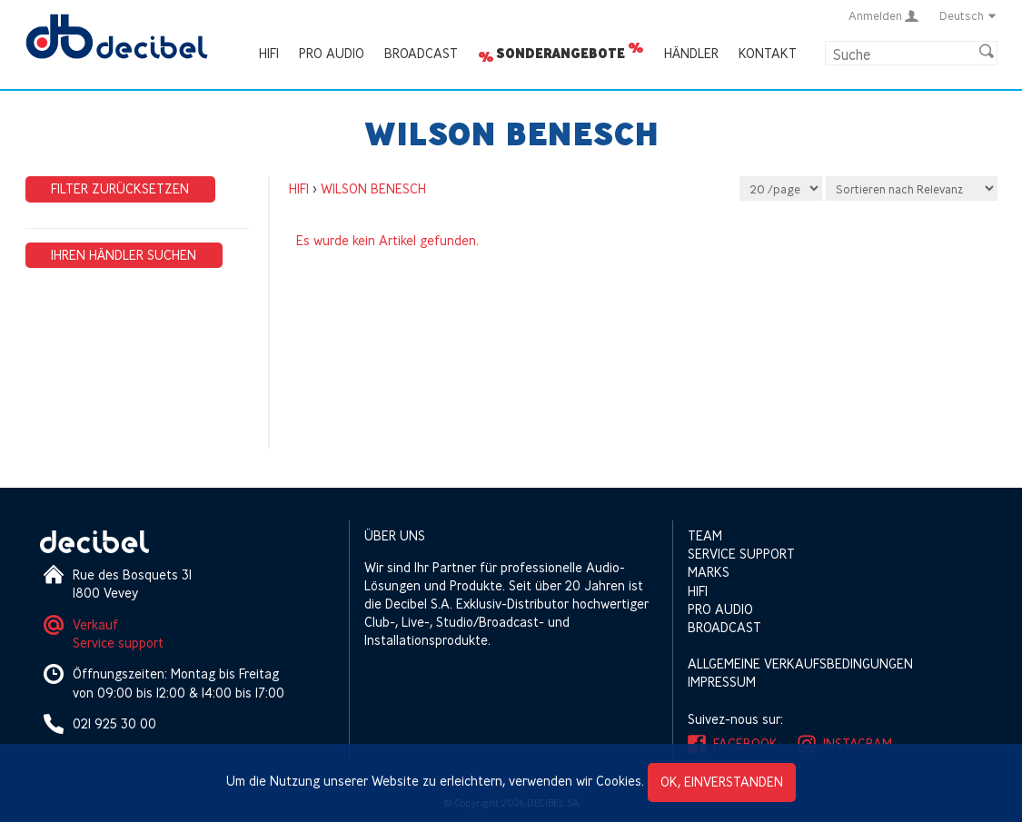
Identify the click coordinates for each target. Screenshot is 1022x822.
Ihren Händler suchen (123, 254)
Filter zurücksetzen (120, 188)
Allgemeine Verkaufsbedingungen (800, 663)
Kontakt (768, 53)
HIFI (269, 53)
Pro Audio (331, 53)
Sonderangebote (560, 53)
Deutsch (968, 15)
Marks (708, 571)
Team (705, 535)
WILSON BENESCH (373, 188)
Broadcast (421, 53)
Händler (691, 53)
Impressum (722, 681)
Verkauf (95, 624)
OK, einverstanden (721, 781)
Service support (118, 642)
